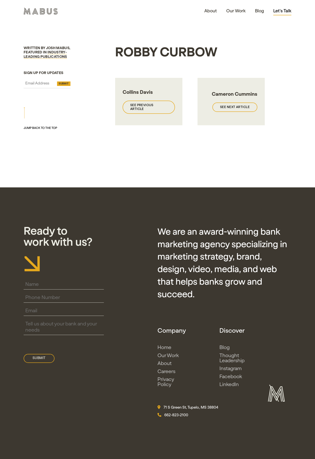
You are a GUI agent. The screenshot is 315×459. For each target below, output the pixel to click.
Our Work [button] (236, 11)
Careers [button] (166, 373)
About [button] (210, 11)
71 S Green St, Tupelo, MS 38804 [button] (188, 409)
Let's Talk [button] (282, 11)
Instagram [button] (230, 370)
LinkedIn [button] (229, 386)
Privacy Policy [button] (166, 384)
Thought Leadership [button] (232, 360)
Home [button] (164, 349)
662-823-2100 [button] (173, 417)
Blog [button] (259, 11)
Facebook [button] (230, 378)
